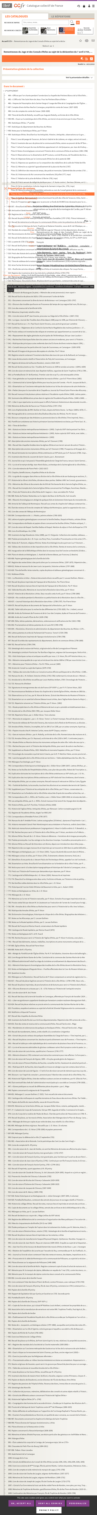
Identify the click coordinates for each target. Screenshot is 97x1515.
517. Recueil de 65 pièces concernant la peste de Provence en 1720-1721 (35, 245)
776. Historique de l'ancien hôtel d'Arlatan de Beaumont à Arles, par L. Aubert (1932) (40, 887)
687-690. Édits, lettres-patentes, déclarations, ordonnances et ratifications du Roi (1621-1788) (44, 621)
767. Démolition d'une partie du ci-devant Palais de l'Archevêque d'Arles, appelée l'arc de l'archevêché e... (48, 859)
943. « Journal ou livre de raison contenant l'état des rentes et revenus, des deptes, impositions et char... (48, 1254)
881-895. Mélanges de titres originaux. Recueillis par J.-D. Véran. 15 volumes (37, 1125)
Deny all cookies (50, 1503)
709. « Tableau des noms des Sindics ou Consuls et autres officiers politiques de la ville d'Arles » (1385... (48, 672)
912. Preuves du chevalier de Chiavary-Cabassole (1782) (29, 1176)
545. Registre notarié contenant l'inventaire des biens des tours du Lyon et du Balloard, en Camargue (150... (48, 355)
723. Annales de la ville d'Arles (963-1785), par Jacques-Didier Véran (34, 711)
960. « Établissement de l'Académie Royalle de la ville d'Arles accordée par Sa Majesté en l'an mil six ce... (48, 1317)
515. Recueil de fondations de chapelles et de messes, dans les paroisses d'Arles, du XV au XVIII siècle (47, 237)
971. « (48, 1360)
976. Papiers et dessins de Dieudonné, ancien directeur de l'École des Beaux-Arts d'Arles (42, 1379)
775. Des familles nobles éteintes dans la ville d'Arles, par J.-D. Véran (34, 883)
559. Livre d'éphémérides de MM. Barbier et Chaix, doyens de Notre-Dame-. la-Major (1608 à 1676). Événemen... (48, 410)
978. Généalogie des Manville (19, 1387)
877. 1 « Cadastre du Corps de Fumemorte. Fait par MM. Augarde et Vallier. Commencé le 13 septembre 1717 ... (47, 1110)
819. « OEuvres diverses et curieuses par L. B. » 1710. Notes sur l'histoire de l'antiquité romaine (44, 988)
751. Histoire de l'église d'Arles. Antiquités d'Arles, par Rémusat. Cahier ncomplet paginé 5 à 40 (44, 809)
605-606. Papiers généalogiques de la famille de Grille (28, 558)
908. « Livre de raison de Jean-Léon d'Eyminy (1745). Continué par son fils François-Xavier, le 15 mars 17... (48, 1160)
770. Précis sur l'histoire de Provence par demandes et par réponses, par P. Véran (39, 871)
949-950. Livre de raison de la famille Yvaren (25, 1278)
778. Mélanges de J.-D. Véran (19, 895)
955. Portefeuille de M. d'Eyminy (20, 1297)
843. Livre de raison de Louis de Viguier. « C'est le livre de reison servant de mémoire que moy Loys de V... (48, 1071)
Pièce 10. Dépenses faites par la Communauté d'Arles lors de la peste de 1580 (40, 159)
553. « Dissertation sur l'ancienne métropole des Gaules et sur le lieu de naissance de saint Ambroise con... (48, 386)
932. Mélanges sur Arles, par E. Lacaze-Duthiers (26, 1211)
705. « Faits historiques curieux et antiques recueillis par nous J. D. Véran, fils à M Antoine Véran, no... (47, 656)
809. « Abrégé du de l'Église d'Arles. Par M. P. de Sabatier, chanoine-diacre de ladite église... (48, 953)
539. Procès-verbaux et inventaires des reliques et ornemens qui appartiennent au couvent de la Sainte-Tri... (48, 331)
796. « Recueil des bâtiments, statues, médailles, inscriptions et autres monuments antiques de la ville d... (47, 941)
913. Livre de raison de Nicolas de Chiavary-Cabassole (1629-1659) (33, 1180)
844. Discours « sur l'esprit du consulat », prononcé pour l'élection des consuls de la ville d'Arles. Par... (47, 1074)
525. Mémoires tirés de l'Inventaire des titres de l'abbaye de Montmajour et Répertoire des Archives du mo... (48, 277)
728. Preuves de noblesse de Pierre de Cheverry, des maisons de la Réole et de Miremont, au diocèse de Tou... (48, 722)
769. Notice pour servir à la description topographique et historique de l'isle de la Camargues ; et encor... (48, 867)
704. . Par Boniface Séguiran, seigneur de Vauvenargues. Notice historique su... (48, 652)
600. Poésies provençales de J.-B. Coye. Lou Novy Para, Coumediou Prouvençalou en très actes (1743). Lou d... (48, 539)
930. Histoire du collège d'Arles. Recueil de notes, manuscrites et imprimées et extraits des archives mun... (48, 1204)
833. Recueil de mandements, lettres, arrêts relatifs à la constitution (39, 1031)
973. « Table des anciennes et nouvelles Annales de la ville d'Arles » (33, 1368)
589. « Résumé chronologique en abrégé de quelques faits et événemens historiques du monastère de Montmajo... (48, 500)
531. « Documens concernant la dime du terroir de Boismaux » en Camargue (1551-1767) (42, 300)
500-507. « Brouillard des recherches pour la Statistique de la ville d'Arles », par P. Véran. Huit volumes (47, 206)
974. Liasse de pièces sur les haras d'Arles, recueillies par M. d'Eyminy (35, 1372)
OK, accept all (21, 1503)
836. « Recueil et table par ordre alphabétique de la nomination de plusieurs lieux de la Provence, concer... (48, 1043)
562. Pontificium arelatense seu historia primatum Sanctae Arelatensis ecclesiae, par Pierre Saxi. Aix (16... (48, 421)
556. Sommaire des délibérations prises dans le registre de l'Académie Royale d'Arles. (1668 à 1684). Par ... (48, 398)
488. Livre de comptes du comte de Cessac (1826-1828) (29, 111)
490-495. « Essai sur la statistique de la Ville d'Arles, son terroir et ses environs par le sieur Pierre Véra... (47, 119)
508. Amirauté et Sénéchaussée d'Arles (23, 210)
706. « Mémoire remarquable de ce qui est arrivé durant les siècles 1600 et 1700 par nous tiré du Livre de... (48, 660)
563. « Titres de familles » (17, 425)
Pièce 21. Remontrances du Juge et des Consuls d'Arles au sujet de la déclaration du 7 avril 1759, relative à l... (49, 194)
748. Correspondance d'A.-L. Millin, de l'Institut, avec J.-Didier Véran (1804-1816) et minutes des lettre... (48, 797)
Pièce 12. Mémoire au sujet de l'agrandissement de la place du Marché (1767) (41, 166)
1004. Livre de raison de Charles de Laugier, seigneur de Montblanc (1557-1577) (38, 1473)
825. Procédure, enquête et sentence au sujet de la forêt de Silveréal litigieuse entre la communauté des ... (48, 1008)
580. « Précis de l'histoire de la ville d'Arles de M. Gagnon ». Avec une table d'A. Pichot (41, 492)
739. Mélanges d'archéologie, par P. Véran (24, 762)
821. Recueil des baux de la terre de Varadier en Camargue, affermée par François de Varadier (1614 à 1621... (48, 996)
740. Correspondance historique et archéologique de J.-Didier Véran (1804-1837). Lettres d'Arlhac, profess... (48, 766)
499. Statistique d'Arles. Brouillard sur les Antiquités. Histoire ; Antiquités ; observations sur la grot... (47, 134)
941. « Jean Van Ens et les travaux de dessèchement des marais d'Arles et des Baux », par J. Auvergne (47, 1247)
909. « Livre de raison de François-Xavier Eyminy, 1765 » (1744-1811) (34, 1164)
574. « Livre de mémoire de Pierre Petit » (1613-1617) (28, 468)
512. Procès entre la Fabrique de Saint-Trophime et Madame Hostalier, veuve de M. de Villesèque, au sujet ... (48, 226)
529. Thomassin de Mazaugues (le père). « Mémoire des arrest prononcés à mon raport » (42, 292)
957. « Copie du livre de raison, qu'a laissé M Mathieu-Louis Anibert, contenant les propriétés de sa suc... (48, 1305)
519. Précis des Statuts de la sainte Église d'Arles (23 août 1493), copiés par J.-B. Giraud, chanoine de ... (47, 253)
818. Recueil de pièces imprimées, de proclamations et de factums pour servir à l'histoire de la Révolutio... (48, 985)
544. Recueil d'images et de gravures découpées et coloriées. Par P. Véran (36, 351)
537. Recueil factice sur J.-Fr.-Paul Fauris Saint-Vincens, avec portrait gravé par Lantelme (42, 324)
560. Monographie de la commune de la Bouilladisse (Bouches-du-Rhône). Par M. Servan (42, 414)
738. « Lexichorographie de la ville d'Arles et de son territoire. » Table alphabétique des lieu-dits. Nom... (48, 758)
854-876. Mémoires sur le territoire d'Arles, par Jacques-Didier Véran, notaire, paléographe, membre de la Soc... (47, 1106)
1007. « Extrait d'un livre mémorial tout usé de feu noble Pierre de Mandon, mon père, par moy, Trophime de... (48, 1485)
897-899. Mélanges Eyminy (18, 1133)
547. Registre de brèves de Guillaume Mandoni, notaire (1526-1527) (34, 363)
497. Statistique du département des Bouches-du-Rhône (30, 127)
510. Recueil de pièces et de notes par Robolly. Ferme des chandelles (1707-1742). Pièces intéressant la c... (48, 218)
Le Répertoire (61, 16)
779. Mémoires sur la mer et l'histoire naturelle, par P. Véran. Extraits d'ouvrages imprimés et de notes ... (48, 898)
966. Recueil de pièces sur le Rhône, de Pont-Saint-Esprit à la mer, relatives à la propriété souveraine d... (48, 1340)
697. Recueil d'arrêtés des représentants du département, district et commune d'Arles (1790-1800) (45, 640)
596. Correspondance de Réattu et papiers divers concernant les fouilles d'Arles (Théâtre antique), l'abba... (48, 523)
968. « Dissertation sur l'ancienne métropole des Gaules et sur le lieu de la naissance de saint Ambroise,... (48, 1348)
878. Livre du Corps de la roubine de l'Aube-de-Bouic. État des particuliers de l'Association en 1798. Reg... (48, 1114)
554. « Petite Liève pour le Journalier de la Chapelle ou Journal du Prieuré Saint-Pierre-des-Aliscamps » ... (48, 390)
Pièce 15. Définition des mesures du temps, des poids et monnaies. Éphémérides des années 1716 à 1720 (49, 170)
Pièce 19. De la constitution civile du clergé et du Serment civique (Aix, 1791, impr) (43, 186)
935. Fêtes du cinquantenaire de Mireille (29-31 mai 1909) (30, 1223)
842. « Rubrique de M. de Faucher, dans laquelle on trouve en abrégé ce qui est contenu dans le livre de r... (48, 1067)
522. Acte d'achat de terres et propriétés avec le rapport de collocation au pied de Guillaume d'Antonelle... (48, 265)
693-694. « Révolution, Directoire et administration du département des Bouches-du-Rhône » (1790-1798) (47, 629)
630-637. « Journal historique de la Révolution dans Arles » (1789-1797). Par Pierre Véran (42, 601)
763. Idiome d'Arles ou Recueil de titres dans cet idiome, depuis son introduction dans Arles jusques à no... (47, 844)
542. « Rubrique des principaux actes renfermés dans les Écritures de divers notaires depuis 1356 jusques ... (47, 343)
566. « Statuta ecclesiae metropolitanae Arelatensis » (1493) (31, 437)
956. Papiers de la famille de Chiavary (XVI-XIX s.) (27, 1301)
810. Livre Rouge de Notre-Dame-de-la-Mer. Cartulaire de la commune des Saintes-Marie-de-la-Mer (46, 957)
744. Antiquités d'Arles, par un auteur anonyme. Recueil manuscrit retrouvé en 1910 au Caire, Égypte (47, 781)
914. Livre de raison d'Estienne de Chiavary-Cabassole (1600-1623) (33, 1184)
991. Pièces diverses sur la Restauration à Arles (26, 1426)
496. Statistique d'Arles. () (21, 122)
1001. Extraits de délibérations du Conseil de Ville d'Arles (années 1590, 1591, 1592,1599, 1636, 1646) (46, 1462)
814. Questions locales (16, 973)
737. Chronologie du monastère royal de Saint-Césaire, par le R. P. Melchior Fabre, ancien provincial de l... (48, 754)
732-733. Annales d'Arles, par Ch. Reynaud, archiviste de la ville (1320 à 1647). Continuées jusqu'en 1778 (47, 738)
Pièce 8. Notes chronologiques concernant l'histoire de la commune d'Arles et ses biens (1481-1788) (49, 151)
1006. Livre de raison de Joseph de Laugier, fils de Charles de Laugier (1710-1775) (39, 1481)
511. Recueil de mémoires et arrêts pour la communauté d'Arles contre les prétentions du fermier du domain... (48, 222)
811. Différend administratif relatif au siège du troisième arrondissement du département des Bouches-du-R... (48, 961)
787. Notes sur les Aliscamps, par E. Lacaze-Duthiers (28, 918)
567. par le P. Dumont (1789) (35, 441)
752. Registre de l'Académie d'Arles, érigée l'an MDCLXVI (29, 812)
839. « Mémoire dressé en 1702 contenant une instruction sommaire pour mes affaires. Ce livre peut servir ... (48, 1055)
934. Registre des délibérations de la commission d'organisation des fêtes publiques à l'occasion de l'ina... (48, 1219)
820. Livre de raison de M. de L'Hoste (22, 992)
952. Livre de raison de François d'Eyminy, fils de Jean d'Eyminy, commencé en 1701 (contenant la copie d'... (48, 1286)
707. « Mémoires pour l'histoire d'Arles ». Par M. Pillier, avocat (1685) (34, 664)
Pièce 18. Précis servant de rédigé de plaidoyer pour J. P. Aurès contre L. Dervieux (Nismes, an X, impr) (49, 182)
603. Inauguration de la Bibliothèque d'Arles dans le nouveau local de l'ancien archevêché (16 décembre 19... (48, 550)
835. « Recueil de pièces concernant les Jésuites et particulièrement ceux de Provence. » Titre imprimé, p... (48, 1039)
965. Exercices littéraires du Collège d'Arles (24, 1336)
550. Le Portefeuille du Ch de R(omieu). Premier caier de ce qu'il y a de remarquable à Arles (43, 374)
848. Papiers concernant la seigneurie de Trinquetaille (29, 1090)
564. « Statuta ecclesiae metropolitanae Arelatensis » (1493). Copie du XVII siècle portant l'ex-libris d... (48, 429)
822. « (48, 1000)
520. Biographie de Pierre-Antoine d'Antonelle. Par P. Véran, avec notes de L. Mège (40, 257)
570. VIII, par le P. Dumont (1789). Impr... (47, 453)
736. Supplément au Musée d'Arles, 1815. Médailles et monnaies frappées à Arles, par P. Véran (44, 750)
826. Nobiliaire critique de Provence (22, 1012)
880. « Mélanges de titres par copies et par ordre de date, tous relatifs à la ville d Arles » (41, 1121)
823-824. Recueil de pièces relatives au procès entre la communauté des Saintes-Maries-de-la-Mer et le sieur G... (47, 1004)
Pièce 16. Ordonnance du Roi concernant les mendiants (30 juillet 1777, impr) (41, 174)
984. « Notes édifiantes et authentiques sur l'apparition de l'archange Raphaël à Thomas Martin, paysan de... (48, 1411)
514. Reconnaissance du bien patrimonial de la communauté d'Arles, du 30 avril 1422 (41, 234)
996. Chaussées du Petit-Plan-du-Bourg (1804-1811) (28, 1446)
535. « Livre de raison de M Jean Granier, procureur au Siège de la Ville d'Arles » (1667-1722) (43, 316)
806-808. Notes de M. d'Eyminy (20, 949)
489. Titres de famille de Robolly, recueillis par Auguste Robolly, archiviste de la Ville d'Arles (43, 115)
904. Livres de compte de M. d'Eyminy (22, 1145)
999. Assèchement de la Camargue (21, 1454)
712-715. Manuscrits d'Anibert (19, 683)
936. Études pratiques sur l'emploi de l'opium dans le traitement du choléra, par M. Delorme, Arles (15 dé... (48, 1227)
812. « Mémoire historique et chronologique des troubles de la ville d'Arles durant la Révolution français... (48, 965)
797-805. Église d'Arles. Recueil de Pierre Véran (26, 945)
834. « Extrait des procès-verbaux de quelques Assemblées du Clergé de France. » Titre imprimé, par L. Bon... (48, 1035)
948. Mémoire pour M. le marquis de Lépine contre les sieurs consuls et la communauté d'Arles (44, 1274)
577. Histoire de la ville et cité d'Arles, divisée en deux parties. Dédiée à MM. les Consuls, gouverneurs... (47, 480)
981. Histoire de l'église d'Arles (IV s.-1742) (24, 1399)
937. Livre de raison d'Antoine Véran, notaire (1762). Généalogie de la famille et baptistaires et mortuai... (48, 1231)
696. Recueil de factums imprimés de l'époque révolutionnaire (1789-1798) (36, 636)
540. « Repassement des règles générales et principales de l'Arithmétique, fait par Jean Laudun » (45, 335)
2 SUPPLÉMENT (11, 90)
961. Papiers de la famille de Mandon (22, 1321)
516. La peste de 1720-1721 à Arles (21, 241)
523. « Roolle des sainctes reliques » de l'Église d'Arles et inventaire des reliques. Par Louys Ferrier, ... (46, 269)
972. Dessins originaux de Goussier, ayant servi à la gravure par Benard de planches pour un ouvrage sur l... (48, 1364)
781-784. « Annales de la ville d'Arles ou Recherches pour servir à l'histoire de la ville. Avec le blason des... (47, 906)
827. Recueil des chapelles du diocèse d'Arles (25, 1016)
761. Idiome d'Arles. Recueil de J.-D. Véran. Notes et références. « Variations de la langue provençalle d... (48, 836)
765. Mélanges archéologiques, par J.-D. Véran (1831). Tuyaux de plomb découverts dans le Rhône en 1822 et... (47, 852)
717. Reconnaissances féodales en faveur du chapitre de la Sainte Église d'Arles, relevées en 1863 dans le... (48, 691)
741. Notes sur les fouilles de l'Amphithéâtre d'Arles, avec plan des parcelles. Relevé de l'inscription (47, 769)
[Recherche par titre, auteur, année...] (45, 22)
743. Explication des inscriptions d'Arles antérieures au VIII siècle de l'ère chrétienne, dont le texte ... (47, 777)
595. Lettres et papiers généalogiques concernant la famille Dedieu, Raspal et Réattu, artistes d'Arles (47, 519)
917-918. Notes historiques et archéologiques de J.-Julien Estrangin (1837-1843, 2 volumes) (43, 1196)
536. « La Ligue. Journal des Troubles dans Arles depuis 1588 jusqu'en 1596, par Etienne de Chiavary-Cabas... (48, 320)
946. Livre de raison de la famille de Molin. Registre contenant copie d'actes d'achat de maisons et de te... (48, 1266)
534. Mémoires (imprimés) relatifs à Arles (24, 312)
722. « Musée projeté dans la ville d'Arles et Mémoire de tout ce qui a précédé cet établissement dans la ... (48, 707)
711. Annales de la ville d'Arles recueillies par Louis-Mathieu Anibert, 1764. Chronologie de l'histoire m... (48, 679)
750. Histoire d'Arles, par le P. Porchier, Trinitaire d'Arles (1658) (32, 805)
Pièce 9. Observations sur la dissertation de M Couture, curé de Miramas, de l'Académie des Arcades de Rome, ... (49, 155)
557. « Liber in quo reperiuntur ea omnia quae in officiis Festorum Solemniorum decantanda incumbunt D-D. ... (48, 402)
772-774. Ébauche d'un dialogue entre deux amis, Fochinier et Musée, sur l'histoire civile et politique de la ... (47, 879)
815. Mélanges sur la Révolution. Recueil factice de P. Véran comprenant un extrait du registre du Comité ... (48, 977)
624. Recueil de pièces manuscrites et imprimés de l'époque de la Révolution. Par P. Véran (42, 586)
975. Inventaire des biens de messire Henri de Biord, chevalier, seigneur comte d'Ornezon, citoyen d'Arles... (48, 1376)
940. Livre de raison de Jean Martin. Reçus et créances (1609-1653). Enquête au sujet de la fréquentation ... (48, 1243)
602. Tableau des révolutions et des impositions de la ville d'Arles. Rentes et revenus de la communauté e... (48, 546)
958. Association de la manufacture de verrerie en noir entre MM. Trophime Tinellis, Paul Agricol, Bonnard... (48, 1309)
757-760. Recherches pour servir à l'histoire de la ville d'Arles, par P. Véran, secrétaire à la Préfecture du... (47, 832)
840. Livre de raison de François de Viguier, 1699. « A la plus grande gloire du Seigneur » (41, 1059)
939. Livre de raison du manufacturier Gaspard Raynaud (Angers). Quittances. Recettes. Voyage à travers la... (48, 1239)
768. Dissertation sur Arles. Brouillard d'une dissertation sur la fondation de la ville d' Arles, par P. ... (46, 863)
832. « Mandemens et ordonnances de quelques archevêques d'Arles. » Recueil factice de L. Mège (45, 1028)
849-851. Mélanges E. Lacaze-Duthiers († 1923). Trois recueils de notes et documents (40, 1094)
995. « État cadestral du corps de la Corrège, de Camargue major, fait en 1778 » (38, 1442)
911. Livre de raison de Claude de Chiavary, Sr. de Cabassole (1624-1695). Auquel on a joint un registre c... (48, 1172)
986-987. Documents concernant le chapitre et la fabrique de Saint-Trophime (37, 1419)
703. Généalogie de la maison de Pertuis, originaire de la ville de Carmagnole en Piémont (42, 648)
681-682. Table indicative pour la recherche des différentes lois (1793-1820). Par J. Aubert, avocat (45, 609)
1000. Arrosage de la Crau (18, 1458)
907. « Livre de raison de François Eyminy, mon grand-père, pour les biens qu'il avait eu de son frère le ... (48, 1157)
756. (48, 828)
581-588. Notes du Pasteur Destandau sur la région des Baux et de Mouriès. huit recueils (42, 496)
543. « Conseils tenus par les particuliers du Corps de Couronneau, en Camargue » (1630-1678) (44, 347)
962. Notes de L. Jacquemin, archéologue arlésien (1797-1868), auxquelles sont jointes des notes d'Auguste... (48, 1325)
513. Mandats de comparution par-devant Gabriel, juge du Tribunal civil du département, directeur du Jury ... (48, 230)
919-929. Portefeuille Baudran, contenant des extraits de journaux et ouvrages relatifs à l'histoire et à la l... (47, 1200)
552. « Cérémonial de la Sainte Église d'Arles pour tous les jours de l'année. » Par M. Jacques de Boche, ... (48, 382)
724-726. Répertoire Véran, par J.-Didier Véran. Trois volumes (31, 715)
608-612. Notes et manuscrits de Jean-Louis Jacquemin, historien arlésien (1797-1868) (41, 566)
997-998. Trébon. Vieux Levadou (20, 1450)
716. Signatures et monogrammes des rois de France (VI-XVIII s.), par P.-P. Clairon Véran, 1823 (45, 687)
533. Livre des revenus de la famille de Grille (25, 308)
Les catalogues (16, 16)
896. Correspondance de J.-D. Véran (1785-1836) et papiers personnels (35, 1129)
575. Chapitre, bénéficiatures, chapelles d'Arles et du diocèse (31, 472)
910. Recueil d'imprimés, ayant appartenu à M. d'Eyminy (30, 1168)
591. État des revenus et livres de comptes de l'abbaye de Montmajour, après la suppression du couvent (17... (48, 507)
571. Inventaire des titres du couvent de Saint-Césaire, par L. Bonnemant (36, 457)
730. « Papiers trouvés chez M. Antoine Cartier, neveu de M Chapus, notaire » (37, 730)
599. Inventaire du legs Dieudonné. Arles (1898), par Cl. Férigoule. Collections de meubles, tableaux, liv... (48, 535)
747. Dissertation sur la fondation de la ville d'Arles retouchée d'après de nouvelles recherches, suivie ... (47, 793)
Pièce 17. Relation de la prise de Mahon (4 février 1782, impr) (34, 178)
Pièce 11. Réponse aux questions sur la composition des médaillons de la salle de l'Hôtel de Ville (48, 162)
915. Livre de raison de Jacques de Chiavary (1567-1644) (29, 1188)
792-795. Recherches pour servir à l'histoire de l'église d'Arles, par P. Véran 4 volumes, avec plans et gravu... (47, 938)
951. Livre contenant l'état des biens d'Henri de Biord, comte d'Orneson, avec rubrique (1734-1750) (46, 1282)
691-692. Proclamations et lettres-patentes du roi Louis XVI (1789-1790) (35, 625)
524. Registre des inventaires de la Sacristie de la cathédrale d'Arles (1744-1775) (38, 273)
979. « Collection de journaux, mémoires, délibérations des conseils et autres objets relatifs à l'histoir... (48, 1391)
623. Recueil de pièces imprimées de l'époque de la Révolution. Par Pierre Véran (39, 582)
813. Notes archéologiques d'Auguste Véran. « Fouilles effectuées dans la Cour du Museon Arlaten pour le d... (48, 969)
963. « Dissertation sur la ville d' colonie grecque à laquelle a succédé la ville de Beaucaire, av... (47, 1329)
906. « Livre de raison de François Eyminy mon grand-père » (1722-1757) (35, 1153)
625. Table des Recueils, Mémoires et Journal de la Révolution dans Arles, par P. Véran (41, 590)
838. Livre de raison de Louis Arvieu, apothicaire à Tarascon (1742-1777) (35, 1051)
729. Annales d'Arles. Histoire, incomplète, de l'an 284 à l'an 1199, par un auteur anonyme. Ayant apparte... (48, 726)
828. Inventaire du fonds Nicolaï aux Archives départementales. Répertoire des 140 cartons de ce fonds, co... (48, 1020)
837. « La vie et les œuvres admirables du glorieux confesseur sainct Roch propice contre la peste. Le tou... (48, 1047)
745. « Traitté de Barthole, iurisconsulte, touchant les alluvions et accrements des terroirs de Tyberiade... (48, 785)
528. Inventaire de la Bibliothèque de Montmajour (27, 288)
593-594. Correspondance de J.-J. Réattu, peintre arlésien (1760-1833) (35, 515)
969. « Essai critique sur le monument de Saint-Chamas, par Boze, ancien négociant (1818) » (43, 1352)
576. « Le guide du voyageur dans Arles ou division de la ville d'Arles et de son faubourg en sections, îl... (48, 476)
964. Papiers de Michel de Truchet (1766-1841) (25, 1333)
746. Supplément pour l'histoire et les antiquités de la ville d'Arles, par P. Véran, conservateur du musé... (47, 789)
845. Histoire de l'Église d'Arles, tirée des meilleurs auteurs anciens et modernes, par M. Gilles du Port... (48, 1078)
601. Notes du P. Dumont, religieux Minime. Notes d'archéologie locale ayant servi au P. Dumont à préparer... (47, 543)
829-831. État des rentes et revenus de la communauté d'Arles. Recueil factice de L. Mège (42, 1024)
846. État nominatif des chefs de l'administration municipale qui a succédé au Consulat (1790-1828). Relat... (48, 1082)
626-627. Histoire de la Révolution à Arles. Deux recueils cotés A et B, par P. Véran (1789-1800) (44, 593)
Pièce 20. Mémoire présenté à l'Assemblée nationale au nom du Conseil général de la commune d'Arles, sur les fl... (49, 190)
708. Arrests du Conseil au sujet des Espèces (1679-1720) (29, 668)
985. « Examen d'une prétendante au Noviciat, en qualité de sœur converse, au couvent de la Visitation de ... (48, 1415)
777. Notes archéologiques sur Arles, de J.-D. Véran (27, 891)
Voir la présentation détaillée (77, 77)
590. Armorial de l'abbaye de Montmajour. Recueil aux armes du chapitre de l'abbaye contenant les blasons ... (48, 503)
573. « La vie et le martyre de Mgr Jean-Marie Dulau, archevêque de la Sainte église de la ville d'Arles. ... (48, 464)
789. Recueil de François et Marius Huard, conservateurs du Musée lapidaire (37, 926)
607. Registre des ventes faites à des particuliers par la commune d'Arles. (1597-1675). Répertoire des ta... (48, 562)
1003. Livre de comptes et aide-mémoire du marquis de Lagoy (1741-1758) (36, 1469)
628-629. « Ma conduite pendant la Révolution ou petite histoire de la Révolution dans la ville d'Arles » (47, 597)
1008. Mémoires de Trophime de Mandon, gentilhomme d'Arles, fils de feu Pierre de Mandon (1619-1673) (48, 1489)
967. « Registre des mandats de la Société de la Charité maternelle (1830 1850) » (38, 1344)
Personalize (78, 1503)
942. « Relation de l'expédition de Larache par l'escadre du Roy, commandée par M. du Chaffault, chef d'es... (48, 1250)
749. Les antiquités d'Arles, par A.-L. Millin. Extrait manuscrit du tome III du (48, 801)
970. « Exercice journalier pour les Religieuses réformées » (30, 1356)
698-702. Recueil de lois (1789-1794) (21, 644)
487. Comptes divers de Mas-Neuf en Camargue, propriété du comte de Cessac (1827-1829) (43, 107)
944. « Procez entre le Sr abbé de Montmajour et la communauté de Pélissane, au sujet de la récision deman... (48, 1258)
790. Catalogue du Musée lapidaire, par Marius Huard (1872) (31, 930)
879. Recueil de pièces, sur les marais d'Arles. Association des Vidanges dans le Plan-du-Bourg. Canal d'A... (48, 1117)
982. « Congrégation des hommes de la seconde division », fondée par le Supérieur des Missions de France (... (48, 1403)
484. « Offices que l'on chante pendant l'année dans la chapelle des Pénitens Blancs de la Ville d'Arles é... (48, 95)
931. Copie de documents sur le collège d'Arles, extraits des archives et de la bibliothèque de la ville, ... (47, 1207)
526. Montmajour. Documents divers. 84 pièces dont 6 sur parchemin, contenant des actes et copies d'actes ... (47, 281)
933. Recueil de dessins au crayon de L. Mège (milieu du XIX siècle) (34, 1215)
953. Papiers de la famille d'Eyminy (21, 1290)
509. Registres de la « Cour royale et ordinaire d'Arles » (29, 214)
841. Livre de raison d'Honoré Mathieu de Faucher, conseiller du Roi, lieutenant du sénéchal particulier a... (48, 1063)
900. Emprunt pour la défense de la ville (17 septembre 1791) (31, 1137)
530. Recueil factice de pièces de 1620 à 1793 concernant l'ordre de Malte (36, 296)
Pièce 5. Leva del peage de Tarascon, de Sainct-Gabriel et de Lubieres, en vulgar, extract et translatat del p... (49, 139)
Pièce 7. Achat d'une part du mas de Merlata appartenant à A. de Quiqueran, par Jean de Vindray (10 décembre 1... (49, 147)
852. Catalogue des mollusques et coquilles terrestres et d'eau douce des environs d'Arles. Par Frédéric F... (48, 1098)
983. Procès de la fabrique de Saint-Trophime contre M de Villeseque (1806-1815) (40, 1407)
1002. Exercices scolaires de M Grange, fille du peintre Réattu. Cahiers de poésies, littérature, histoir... (48, 1465)
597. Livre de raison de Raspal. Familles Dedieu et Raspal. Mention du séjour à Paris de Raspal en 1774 (47, 527)
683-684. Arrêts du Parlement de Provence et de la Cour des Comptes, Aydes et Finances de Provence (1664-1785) (48, 613)
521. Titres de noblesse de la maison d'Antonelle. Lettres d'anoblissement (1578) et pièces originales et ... (48, 261)
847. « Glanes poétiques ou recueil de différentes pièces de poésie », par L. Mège (38, 1086)
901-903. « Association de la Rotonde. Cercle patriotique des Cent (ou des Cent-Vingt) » (41, 1141)
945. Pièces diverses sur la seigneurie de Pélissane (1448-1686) (32, 1262)
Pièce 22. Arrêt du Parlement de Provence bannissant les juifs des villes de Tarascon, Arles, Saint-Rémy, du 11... (49, 198)
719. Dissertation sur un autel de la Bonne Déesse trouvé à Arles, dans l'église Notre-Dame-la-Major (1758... (48, 699)
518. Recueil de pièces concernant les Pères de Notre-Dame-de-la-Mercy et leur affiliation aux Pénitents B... (47, 249)
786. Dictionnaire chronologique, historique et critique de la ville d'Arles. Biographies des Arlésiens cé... (48, 914)
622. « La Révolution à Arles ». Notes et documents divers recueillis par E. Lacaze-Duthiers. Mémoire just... (47, 578)
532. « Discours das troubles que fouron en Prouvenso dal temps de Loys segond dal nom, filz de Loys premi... (48, 304)
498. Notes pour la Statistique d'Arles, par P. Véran (27, 130)
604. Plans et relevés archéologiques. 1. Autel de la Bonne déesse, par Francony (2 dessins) (43, 554)
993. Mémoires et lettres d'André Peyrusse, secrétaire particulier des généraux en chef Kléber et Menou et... (48, 1434)
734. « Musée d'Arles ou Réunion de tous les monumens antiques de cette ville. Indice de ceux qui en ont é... (47, 742)
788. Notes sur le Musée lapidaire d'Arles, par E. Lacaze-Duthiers (32, 922)
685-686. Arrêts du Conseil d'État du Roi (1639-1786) (28, 617)
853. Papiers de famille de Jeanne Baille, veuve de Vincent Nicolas (33, 1102)
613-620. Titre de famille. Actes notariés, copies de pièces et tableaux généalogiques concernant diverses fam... (47, 570)
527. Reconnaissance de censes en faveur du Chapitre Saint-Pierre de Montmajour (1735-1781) (44, 284)
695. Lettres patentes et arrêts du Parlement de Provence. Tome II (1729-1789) (38, 633)
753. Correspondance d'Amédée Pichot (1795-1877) (27, 816)
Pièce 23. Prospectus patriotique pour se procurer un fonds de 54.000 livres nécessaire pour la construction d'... (49, 202)
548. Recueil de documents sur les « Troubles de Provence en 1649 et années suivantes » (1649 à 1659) (47, 367)
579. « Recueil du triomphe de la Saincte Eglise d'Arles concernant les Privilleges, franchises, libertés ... (48, 488)
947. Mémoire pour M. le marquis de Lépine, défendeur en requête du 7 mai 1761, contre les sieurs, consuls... (48, 1270)
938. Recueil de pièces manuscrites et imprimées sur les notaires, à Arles (36, 1235)
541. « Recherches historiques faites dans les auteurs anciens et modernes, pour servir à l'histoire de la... (47, 339)
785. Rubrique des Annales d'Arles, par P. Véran (26, 910)
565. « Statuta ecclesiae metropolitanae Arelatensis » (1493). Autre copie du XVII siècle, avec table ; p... (48, 433)
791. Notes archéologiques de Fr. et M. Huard (25, 934)
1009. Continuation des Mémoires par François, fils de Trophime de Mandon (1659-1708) (42, 1493)
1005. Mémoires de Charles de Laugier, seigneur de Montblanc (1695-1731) (36, 1477)
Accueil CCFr (7, 41)
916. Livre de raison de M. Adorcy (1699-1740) (25, 1192)
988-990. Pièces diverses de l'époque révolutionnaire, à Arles (31, 1423)
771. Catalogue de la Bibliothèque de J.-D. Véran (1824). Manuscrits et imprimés (39, 875)
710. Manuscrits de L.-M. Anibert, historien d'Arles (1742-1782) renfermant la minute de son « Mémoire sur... (48, 676)
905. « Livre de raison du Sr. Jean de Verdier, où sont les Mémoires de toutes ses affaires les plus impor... (48, 1149)
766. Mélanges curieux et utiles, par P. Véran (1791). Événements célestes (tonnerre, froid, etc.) (44, 855)
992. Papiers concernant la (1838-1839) (30, 1430)
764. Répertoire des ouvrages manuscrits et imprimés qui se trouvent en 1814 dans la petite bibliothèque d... (48, 848)
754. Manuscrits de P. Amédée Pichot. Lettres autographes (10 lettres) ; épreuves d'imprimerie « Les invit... (48, 820)
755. (48, 824)
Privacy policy (49, 1510)
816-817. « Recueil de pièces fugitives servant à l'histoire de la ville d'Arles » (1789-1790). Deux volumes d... (47, 981)
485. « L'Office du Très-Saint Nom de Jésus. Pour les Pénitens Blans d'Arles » (37, 99)
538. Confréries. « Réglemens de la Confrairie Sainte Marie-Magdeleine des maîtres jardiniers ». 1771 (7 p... (47, 327)
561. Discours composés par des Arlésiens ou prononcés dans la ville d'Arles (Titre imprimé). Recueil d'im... (47, 417)
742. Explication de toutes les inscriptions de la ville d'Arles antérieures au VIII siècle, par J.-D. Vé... (46, 773)
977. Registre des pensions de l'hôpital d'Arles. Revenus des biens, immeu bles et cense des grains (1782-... (48, 1383)
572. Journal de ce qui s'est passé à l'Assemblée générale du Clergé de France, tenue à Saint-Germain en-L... (48, 460)
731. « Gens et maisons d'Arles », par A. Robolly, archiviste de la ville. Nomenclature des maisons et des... (48, 734)
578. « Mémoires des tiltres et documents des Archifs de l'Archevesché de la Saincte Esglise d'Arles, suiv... (48, 484)
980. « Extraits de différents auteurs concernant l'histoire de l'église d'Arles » (37, 1395)
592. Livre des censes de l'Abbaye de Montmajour (27, 511)
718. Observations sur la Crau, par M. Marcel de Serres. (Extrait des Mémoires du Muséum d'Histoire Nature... (48, 695)
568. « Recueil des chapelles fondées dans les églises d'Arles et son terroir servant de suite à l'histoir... (47, 445)
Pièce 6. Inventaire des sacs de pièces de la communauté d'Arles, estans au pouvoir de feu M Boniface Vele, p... (49, 143)
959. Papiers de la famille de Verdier (22, 1313)
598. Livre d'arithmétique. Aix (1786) (22, 531)
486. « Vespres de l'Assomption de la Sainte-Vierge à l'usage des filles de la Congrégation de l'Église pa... (48, 103)
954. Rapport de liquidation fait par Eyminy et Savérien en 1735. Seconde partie (39, 1293)
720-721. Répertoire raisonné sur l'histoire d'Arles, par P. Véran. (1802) (35, 703)
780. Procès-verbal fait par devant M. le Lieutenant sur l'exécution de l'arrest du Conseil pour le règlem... (48, 902)
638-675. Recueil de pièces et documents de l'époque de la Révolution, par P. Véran (40, 605)
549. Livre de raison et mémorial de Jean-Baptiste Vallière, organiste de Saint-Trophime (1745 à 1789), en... (48, 371)
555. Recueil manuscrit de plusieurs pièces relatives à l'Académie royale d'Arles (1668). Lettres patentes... (48, 394)
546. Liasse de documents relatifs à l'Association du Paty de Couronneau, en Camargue (41, 359)
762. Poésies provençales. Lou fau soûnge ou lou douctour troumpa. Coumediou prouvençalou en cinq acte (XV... (48, 840)
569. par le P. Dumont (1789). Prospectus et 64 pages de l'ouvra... (48, 449)
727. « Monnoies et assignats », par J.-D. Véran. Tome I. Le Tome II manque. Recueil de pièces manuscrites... (47, 719)
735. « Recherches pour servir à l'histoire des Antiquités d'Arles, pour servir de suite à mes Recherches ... (47, 746)
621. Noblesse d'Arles (16, 574)
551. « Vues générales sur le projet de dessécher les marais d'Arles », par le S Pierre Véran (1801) (45, 378)
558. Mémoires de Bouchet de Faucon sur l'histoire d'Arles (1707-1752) (35, 406)
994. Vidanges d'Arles (16, 1438)
